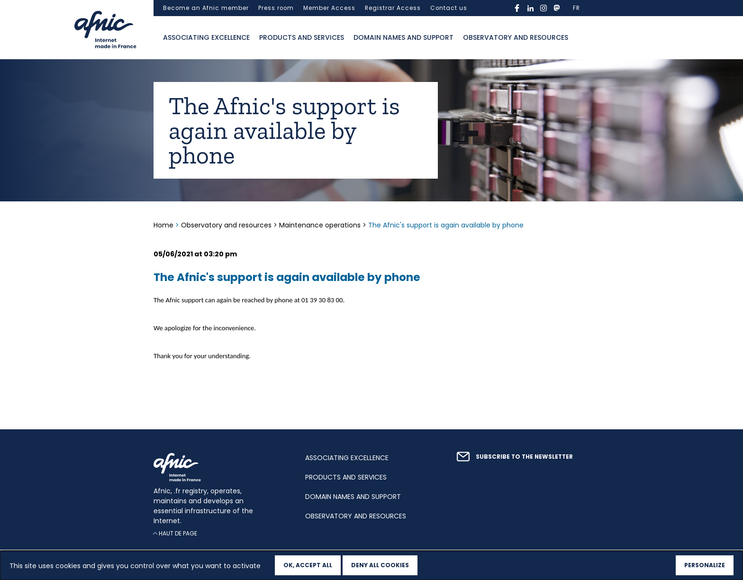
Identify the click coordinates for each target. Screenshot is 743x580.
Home (164, 225)
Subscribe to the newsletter (524, 457)
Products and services (301, 37)
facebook (517, 8)
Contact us (448, 8)
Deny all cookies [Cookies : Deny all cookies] (380, 565)
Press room (276, 8)
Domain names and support (403, 37)
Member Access (329, 8)
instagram (543, 8)
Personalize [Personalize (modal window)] (704, 565)
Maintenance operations (320, 225)
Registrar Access (393, 8)
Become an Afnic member (206, 8)
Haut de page (178, 533)
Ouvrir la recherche (582, 38)
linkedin (530, 8)
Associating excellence (206, 37)
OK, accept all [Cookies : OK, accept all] (307, 565)
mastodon (556, 8)
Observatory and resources (515, 37)
